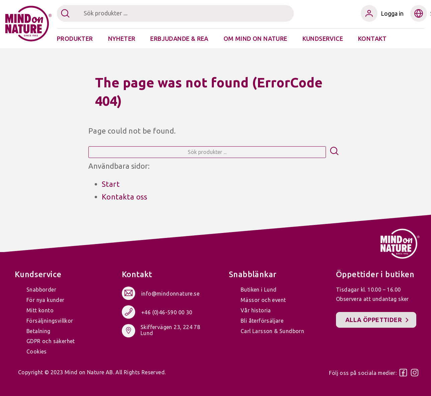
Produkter (75, 38)
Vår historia (256, 310)
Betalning (38, 331)
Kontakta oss (125, 196)
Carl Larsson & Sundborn (272, 331)
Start (110, 184)
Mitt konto (40, 310)
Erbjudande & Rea (179, 38)
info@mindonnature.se (170, 294)
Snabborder (41, 290)
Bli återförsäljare (262, 321)
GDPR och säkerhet (50, 341)
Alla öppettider (373, 319)
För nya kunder (45, 300)
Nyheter (122, 38)
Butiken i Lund (259, 290)
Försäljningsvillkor (49, 321)
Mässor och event (263, 300)
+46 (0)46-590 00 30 (166, 312)
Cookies (36, 351)
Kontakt (372, 38)
